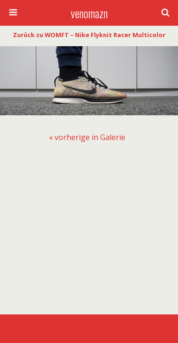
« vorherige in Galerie (87, 137)
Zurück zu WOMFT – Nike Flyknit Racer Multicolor (89, 34)
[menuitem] (87, 137)
